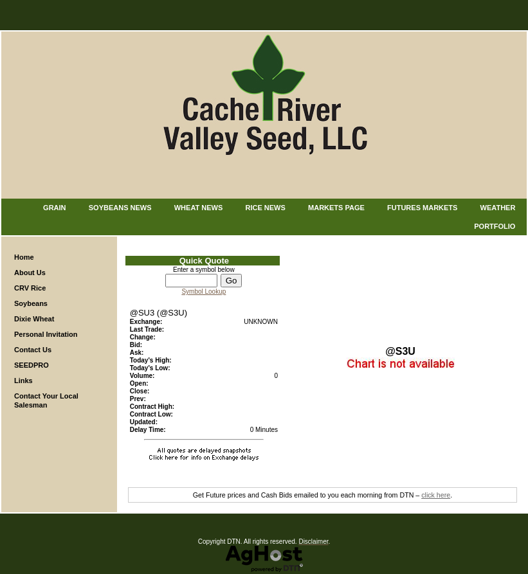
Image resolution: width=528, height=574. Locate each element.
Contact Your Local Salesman (46, 400)
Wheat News (198, 207)
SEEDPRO (31, 365)
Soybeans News (120, 207)
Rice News (266, 207)
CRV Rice (30, 288)
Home (24, 257)
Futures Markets (422, 207)
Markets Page (336, 207)
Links (23, 380)
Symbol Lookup (203, 291)
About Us (30, 272)
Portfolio (494, 226)
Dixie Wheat (34, 319)
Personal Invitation (45, 334)
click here (435, 495)
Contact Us (32, 350)
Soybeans (31, 303)
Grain (54, 207)
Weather (498, 207)
